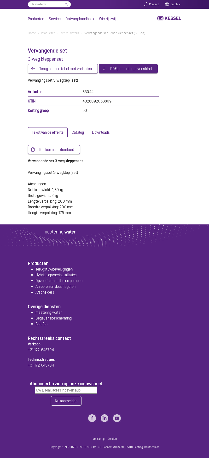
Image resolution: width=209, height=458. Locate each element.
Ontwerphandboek (79, 19)
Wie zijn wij (107, 19)
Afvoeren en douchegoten (55, 286)
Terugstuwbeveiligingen (54, 269)
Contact (154, 4)
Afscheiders (44, 292)
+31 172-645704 (41, 350)
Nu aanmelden (66, 401)
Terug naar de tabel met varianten (65, 68)
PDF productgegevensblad (131, 68)
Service (55, 19)
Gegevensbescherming (53, 318)
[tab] (48, 132)
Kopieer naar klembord (56, 149)
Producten (36, 19)
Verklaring (98, 438)
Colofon (41, 324)
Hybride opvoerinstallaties (56, 275)
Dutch (174, 4)
